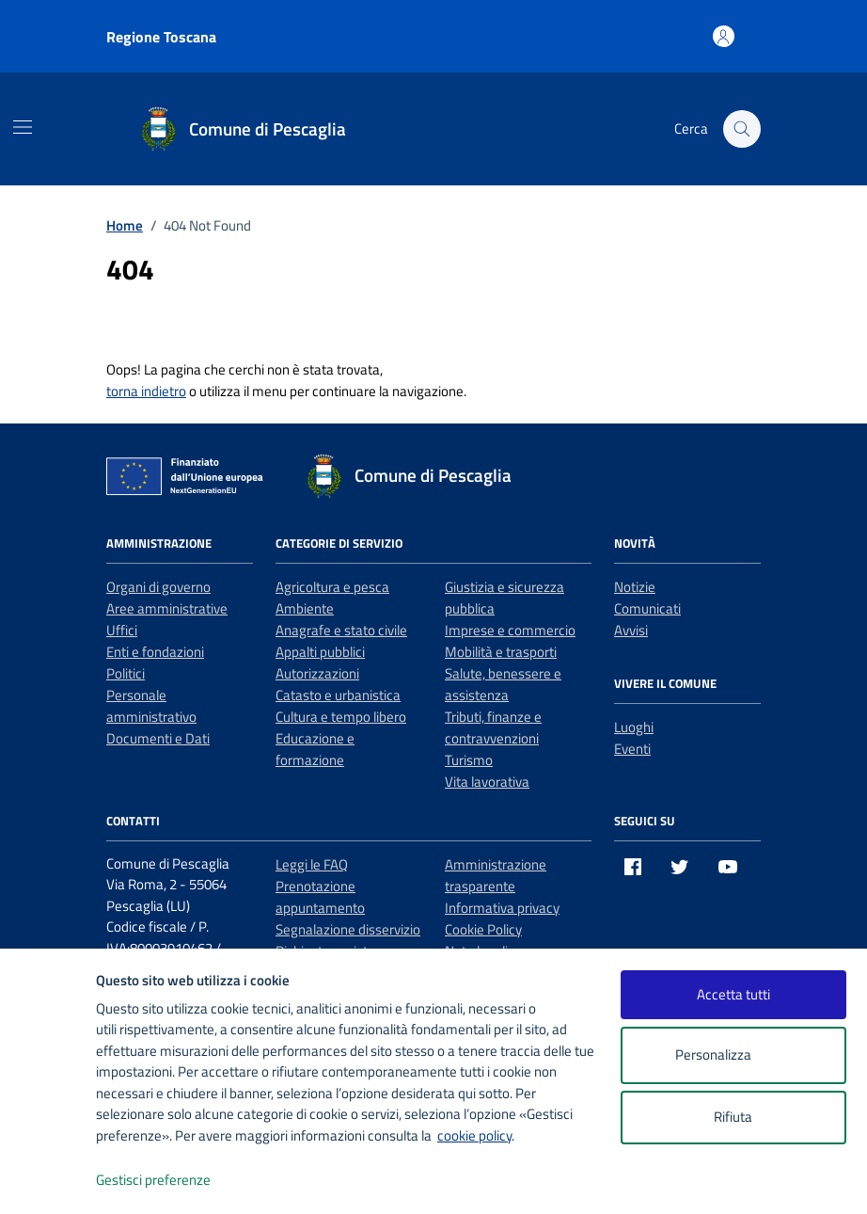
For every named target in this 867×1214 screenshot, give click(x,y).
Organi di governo (158, 587)
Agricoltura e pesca (332, 587)
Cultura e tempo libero (341, 716)
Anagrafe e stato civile (341, 630)
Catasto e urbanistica (338, 695)
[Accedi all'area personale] (723, 36)
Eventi (632, 748)
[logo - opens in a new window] (48, 1180)
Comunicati (647, 608)
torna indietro (146, 391)
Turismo (469, 760)
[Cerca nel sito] (742, 129)
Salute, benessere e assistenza (503, 684)
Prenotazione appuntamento (320, 896)
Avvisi (631, 630)
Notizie (634, 587)
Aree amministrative (167, 608)
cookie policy (474, 1135)
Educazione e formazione (315, 749)
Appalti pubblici (320, 652)
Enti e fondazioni (155, 652)
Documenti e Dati (158, 738)
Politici (125, 673)
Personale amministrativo (151, 705)
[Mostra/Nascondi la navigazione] (22, 127)
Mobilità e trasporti (501, 652)
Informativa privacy (502, 907)
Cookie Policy (483, 929)
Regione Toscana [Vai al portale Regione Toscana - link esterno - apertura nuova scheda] (161, 36)
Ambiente (305, 608)
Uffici (121, 630)
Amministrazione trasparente (495, 875)
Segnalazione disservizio (348, 929)
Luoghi (634, 727)
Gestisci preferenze (173, 1180)
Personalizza (733, 1055)
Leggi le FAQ (312, 864)
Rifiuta (733, 1116)
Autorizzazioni (317, 673)
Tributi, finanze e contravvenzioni (493, 727)
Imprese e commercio (510, 630)
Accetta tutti (733, 994)
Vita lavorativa (487, 781)
